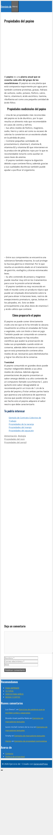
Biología (22, 436)
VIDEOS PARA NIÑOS (14, 694)
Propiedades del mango (20, 427)
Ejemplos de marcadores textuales (29, 735)
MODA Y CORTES (12, 697)
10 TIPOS (9, 691)
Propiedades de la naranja (21, 424)
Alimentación (10, 436)
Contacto (9, 753)
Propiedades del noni (14, 439)
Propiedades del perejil (15, 442)
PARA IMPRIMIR (12, 688)
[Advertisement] (24, 49)
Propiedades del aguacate (21, 430)
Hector (8, 741)
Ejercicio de (6, 6)
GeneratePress (41, 764)
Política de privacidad (15, 756)
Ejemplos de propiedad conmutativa (30, 741)
